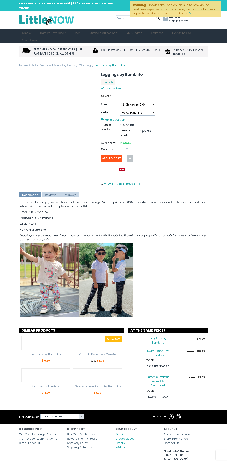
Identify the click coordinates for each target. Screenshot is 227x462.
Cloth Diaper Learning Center (38, 431)
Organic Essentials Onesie (97, 347)
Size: (104, 97)
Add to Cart (111, 151)
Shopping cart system (93, 459)
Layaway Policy (77, 436)
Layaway (69, 187)
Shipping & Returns (80, 440)
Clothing (85, 58)
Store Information (176, 431)
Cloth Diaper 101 (29, 436)
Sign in (120, 427)
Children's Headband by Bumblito (97, 379)
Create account (126, 431)
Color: (105, 105)
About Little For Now (177, 427)
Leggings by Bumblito (46, 347)
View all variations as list (123, 177)
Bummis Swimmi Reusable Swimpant (158, 374)
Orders (120, 436)
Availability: (108, 136)
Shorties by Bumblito (45, 379)
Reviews (50, 187)
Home (23, 58)
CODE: (150, 353)
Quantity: (107, 142)
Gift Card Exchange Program (38, 427)
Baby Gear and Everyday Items (53, 58)
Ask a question (113, 112)
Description (30, 187)
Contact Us (171, 436)
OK (190, 13)
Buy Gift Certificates (81, 427)
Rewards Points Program (83, 431)
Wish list (121, 440)
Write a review (111, 81)
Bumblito (108, 75)
